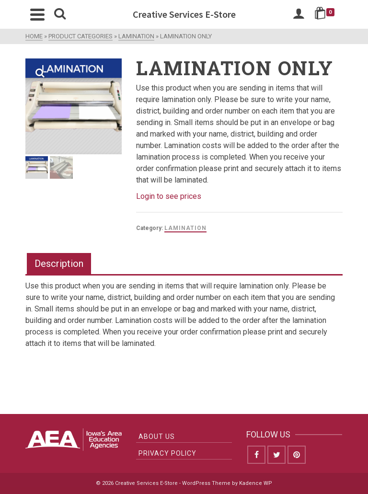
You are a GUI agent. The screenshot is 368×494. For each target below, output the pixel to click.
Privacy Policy (167, 453)
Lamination (185, 228)
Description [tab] (58, 263)
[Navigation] (37, 14)
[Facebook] (256, 455)
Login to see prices (168, 196)
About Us (156, 436)
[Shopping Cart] (326, 14)
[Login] (299, 14)
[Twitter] (276, 455)
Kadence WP (255, 483)
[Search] (59, 14)
